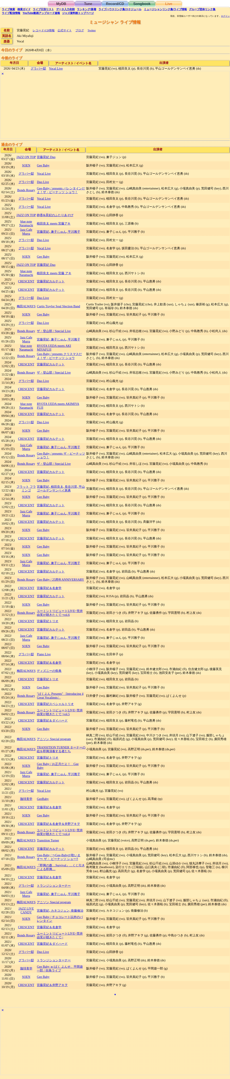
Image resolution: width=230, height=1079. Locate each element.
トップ (78, 13)
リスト (43, 9)
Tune (88, 4)
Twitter (91, 30)
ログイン (225, 16)
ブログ (79, 30)
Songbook (141, 4)
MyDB (61, 4)
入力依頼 (65, 9)
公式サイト (65, 30)
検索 (8, 9)
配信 (11, 13)
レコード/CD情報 (44, 30)
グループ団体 (202, 9)
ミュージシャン (165, 9)
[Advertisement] (115, 108)
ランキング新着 (86, 9)
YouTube (41, 13)
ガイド (24, 9)
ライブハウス (119, 9)
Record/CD (115, 4)
